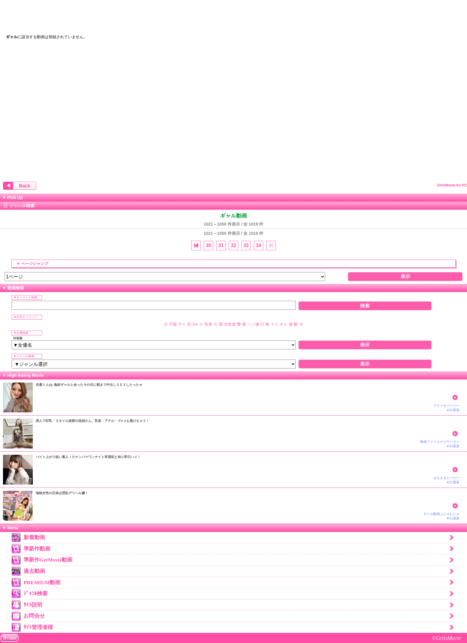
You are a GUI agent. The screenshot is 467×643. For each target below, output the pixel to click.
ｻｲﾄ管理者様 (38, 627)
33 (246, 245)
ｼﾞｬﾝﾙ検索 (36, 593)
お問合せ (34, 616)
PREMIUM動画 (42, 582)
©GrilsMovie (446, 638)
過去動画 (34, 571)
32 (233, 245)
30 (208, 245)
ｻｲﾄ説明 (33, 605)
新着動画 (34, 537)
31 (221, 245)
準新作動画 (37, 549)
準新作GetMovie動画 (48, 560)
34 (258, 245)
